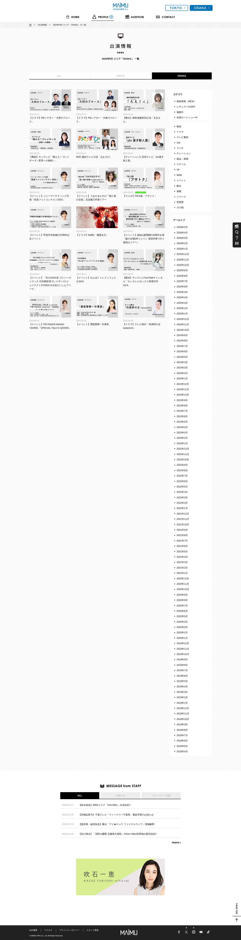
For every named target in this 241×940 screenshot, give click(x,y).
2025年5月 (182, 292)
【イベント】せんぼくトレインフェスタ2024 (97, 266)
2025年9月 (182, 270)
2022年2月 (182, 502)
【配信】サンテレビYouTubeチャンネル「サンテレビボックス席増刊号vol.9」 (144, 268)
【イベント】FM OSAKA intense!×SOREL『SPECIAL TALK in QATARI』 (50, 312)
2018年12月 (183, 708)
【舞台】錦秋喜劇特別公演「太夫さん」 (144, 106)
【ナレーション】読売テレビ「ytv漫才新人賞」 (144, 145)
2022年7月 (182, 475)
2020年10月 (183, 589)
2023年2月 (182, 438)
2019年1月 (182, 703)
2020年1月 (182, 638)
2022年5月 (182, 486)
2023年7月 (182, 411)
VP (178, 169)
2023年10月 (183, 394)
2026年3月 (182, 238)
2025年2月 (182, 308)
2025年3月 (182, 303)
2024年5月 (182, 357)
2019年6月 (182, 676)
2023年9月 (182, 400)
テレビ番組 (182, 137)
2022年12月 (183, 448)
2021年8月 (182, 535)
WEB (179, 175)
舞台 (179, 186)
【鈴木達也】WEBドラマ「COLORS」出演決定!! (104, 805)
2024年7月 (182, 346)
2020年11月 (183, 584)
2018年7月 (182, 735)
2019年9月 (182, 659)
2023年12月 (183, 384)
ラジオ (180, 148)
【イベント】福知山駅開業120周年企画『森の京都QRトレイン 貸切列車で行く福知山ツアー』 (144, 225)
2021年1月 (182, 573)
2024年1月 (182, 378)
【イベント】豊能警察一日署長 (97, 311)
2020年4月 (182, 621)
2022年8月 (182, 470)
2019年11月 (183, 648)
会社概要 (33, 930)
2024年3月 (182, 367)
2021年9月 (182, 529)
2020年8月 (182, 600)
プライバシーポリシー (69, 930)
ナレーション (184, 153)
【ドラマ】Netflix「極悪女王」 (97, 221)
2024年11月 (183, 324)
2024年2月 (182, 373)
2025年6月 (182, 286)
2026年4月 (182, 232)
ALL (59, 75)
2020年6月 (182, 611)
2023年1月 (182, 443)
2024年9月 (182, 335)
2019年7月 (182, 670)
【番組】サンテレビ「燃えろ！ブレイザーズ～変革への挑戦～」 (50, 145)
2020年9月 (182, 594)
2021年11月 (183, 519)
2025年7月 (182, 281)
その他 (180, 207)
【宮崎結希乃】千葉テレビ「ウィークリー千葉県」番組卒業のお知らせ (116, 814)
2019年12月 (183, 643)
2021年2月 (182, 567)
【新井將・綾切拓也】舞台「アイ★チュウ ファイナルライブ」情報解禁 (116, 824)
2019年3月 (182, 692)
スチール (181, 164)
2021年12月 (183, 513)
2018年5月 (182, 746)
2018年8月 (182, 730)
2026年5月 (182, 227)
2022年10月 (183, 459)
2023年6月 (182, 416)
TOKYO (120, 75)
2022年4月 (182, 492)
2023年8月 (182, 405)
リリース (181, 196)
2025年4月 (182, 297)
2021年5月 (182, 551)
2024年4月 (182, 362)
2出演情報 (42, 25)
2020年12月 (183, 578)
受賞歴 (180, 202)
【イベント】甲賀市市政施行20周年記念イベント (50, 223)
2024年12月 (183, 319)
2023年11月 (183, 389)
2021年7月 (182, 540)
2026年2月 (182, 243)
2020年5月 (182, 616)
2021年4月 (182, 557)
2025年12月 (183, 254)
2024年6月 (182, 351)
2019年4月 (182, 686)
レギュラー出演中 (186, 106)
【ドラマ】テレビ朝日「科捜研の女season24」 (144, 312)
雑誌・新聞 (182, 159)
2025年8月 (182, 276)
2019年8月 (182, 665)
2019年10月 (183, 654)
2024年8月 (182, 340)
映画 (179, 126)
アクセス (48, 930)
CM (178, 142)
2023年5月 (182, 421)
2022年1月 (182, 508)
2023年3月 (182, 432)
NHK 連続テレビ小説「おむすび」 (97, 143)
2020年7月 (182, 605)
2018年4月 (182, 751)
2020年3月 (182, 627)
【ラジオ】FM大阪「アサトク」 (144, 182)
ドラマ (180, 131)
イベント (181, 180)
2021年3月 (182, 562)
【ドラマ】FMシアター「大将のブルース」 (50, 106)
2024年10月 (183, 330)
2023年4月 (182, 427)
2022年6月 (182, 481)
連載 (179, 191)
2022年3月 (182, 497)
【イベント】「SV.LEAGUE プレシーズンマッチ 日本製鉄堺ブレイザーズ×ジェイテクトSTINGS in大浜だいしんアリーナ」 (50, 269)
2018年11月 (183, 713)
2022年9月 (182, 465)
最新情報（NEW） (186, 101)
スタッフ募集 (93, 930)
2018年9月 (182, 724)
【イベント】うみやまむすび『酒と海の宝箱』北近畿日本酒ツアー (97, 184)
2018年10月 (183, 719)
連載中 (180, 112)
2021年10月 (183, 524)
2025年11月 (183, 259)
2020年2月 (182, 632)
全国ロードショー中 (187, 117)
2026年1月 (182, 248)
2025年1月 (182, 313)
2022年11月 (183, 454)
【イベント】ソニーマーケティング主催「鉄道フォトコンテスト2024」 (50, 184)
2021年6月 (182, 546)
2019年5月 (182, 681)
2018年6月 (182, 740)
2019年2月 (182, 697)
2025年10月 (183, 265)
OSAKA (182, 75)
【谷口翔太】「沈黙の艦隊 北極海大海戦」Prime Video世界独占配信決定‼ (117, 834)
